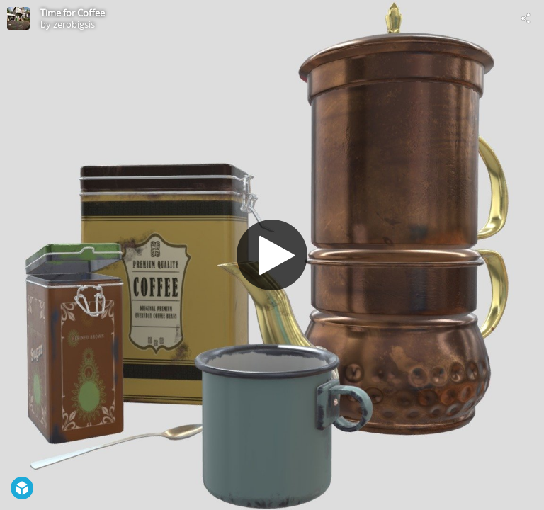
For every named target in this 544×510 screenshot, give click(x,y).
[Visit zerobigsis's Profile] (18, 18)
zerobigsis (74, 24)
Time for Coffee (72, 12)
